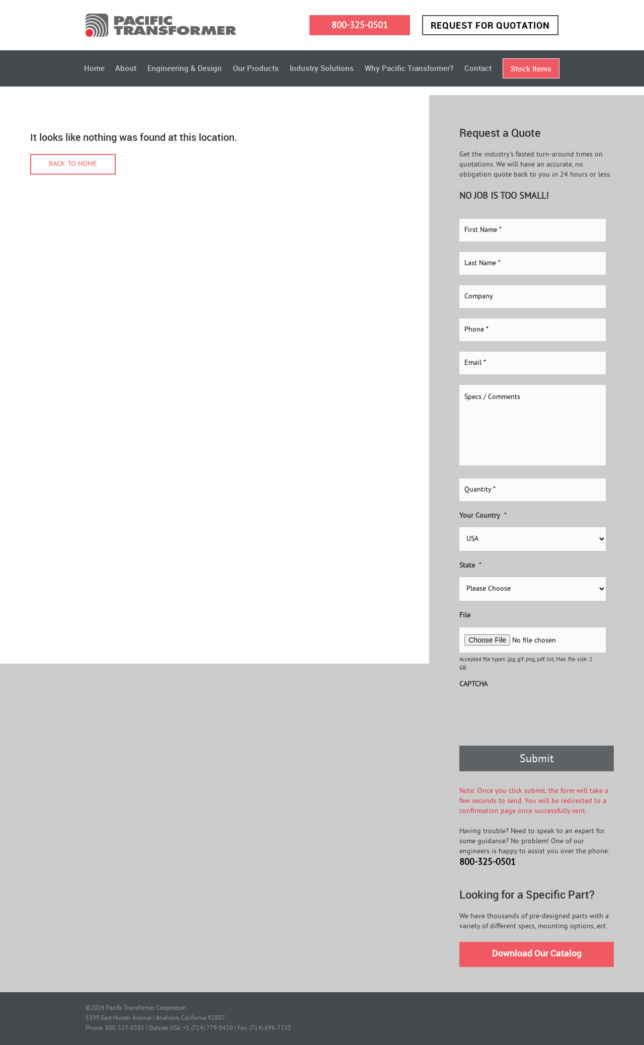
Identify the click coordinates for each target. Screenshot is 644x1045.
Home (94, 68)
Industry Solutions (322, 68)
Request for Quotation (490, 25)
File (464, 615)
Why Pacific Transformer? (409, 68)
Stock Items (531, 68)
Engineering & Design (184, 68)
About (125, 68)
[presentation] (535, 715)
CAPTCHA (473, 684)
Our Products (256, 68)
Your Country (483, 516)
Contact (478, 68)
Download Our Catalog (537, 953)
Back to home (73, 164)
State (470, 565)
